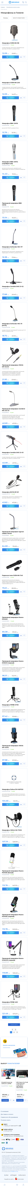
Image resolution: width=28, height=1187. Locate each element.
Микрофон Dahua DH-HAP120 (12, 789)
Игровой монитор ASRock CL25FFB (6, 1083)
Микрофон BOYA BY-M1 (10, 492)
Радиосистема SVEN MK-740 (12, 575)
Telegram (13, 1175)
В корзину (10, 57)
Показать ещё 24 (14, 1024)
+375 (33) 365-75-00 (18, 1136)
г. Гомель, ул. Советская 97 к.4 (12, 1125)
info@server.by (14, 1171)
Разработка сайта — (9, 1179)
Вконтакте (22, 1175)
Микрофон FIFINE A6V (10, 1002)
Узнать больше (6, 1047)
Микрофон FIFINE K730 (10, 705)
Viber (6, 1175)
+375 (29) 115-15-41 (8, 1136)
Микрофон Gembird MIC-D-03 (12, 452)
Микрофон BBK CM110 (10, 123)
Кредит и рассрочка (9, 1045)
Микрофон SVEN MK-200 (11, 82)
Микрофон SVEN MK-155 (10, 43)
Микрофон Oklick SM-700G (12, 830)
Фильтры (4, 18)
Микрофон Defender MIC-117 (12, 247)
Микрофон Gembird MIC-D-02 (13, 286)
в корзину (5, 1100)
